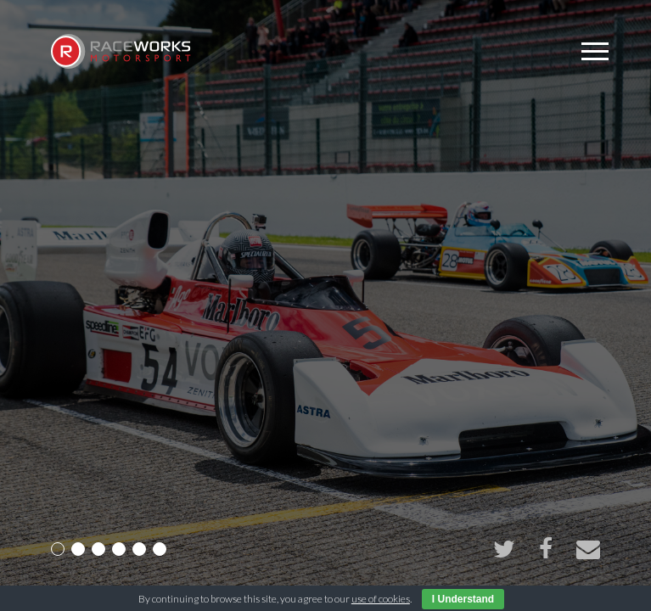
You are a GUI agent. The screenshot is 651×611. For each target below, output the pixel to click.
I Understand (463, 599)
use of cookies (380, 598)
